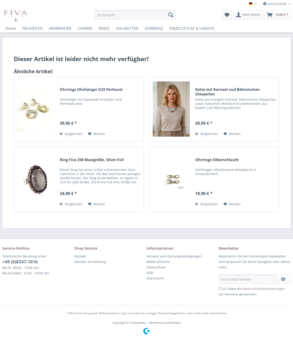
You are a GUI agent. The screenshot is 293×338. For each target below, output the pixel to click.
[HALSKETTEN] (127, 28)
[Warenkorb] (278, 14)
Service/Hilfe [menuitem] (275, 4)
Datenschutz (156, 267)
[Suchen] (171, 14)
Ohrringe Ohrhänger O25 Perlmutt (91, 89)
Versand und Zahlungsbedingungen (174, 256)
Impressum (155, 278)
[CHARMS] (85, 28)
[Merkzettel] (227, 14)
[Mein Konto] (248, 14)
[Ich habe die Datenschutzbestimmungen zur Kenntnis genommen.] (220, 288)
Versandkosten (136, 313)
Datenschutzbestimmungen (263, 289)
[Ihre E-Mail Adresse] (247, 279)
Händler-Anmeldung (90, 262)
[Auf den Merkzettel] (96, 134)
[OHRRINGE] (153, 28)
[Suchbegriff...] (135, 14)
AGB (149, 272)
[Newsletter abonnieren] (283, 279)
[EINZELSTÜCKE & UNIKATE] (192, 28)
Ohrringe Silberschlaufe (217, 159)
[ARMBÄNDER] (60, 28)
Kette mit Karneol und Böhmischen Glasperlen (227, 91)
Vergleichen (71, 134)
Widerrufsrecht (158, 262)
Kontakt (80, 256)
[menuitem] (135, 17)
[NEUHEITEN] (32, 28)
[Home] (10, 28)
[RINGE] (104, 28)
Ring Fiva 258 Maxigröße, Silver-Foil (92, 159)
